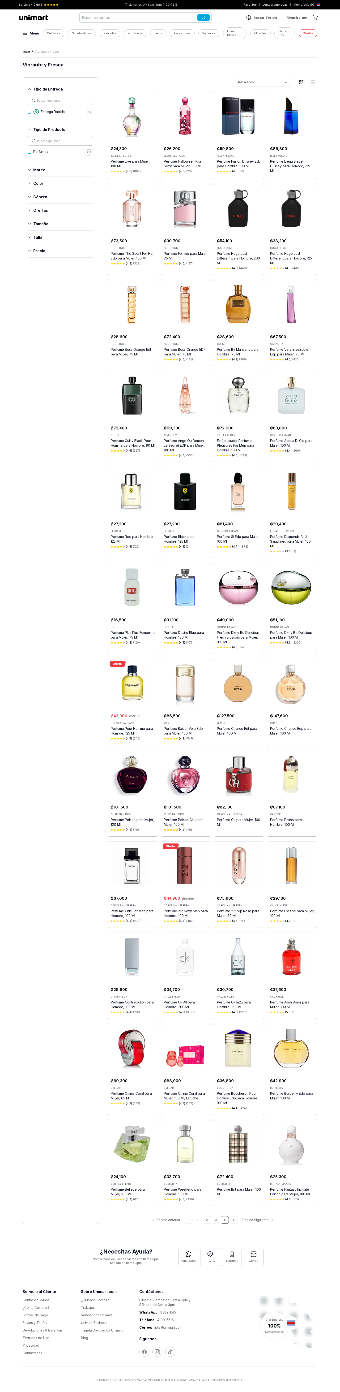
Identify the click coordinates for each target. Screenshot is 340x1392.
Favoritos (250, 4)
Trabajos (88, 1308)
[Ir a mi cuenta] (261, 17)
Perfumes (40, 152)
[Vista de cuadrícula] (301, 82)
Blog (84, 1338)
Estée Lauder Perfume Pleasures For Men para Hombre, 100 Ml (235, 445)
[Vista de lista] (312, 82)
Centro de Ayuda (36, 1300)
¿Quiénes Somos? (95, 1300)
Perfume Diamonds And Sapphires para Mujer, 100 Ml (290, 541)
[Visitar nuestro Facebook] (144, 1352)
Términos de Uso (36, 1338)
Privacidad (31, 1345)
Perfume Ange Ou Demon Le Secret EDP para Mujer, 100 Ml (184, 445)
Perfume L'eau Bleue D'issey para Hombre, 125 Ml (290, 166)
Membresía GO (303, 4)
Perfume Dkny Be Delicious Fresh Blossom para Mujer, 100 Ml (238, 637)
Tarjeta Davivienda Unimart (102, 1330)
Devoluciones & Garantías (43, 1330)
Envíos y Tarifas (35, 1323)
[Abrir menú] (31, 33)
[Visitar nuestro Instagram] (157, 1352)
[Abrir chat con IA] (210, 1257)
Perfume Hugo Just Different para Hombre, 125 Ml (291, 258)
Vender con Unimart (96, 1315)
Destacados (262, 82)
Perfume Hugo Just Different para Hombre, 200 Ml (238, 258)
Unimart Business (94, 1323)
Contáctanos (32, 1353)
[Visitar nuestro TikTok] (170, 1352)
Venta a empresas (275, 4)
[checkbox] (29, 112)
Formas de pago (35, 1315)
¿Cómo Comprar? (36, 1308)
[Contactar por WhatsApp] (188, 1257)
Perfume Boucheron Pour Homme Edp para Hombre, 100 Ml (237, 1098)
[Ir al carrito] (316, 17)
